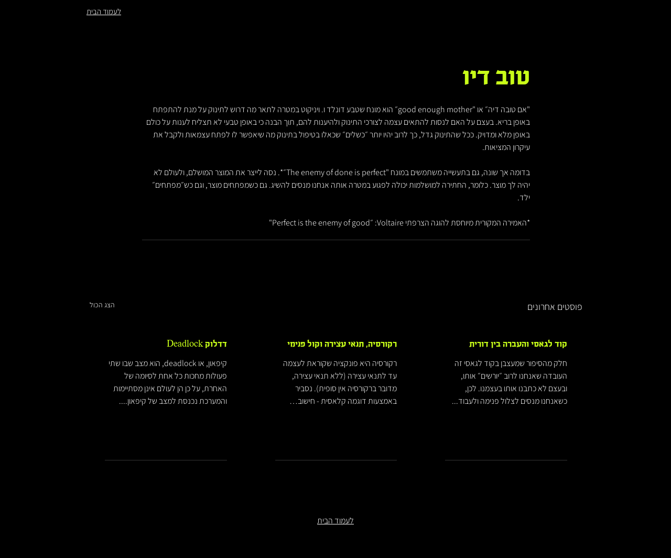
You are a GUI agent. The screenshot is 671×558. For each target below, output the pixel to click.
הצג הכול (102, 304)
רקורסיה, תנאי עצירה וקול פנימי (342, 344)
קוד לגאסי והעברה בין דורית (518, 344)
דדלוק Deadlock (197, 344)
